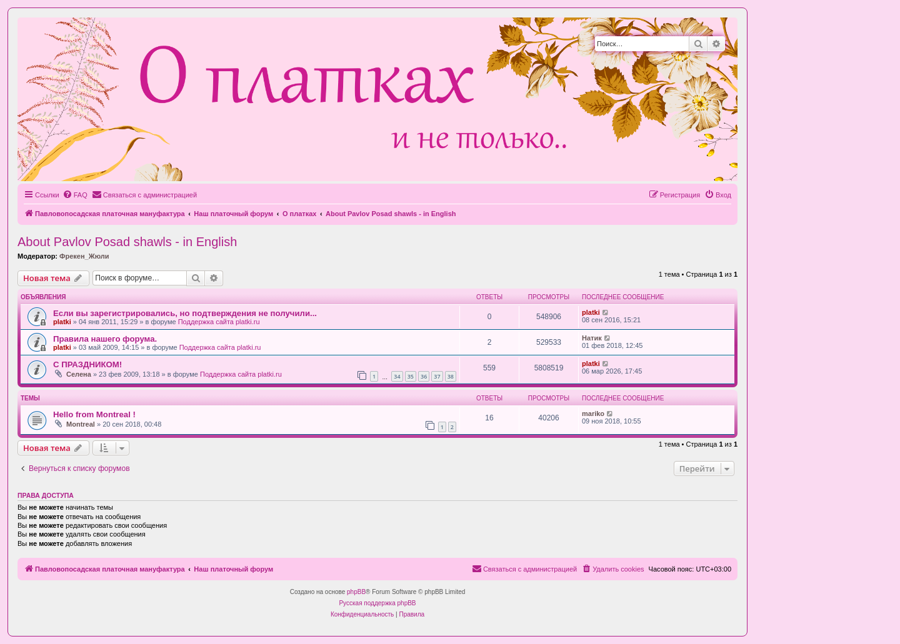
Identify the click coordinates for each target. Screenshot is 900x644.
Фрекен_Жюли (84, 256)
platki (62, 321)
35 (411, 376)
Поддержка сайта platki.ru (219, 321)
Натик (592, 338)
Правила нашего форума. (105, 339)
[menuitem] (75, 194)
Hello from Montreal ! (94, 414)
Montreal (80, 424)
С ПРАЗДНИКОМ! (87, 364)
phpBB (356, 591)
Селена (78, 374)
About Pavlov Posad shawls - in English (127, 242)
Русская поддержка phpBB (377, 603)
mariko (593, 413)
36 (424, 376)
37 (437, 376)
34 (397, 376)
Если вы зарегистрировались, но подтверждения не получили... (185, 313)
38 (451, 376)
